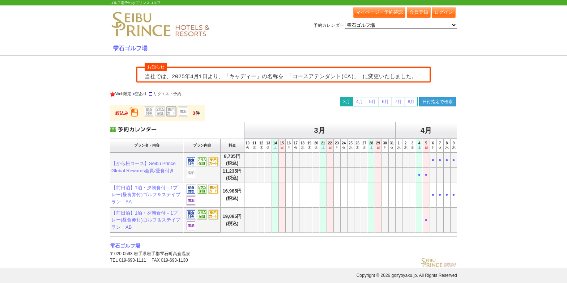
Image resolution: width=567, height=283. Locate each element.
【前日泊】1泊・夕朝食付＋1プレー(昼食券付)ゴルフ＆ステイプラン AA (145, 194)
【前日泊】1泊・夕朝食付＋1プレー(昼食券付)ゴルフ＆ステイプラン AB (145, 220)
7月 (398, 101)
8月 (411, 101)
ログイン (443, 12)
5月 (372, 101)
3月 (346, 101)
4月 (359, 101)
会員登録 (418, 12)
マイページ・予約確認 (379, 12)
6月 (385, 101)
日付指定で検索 (437, 101)
